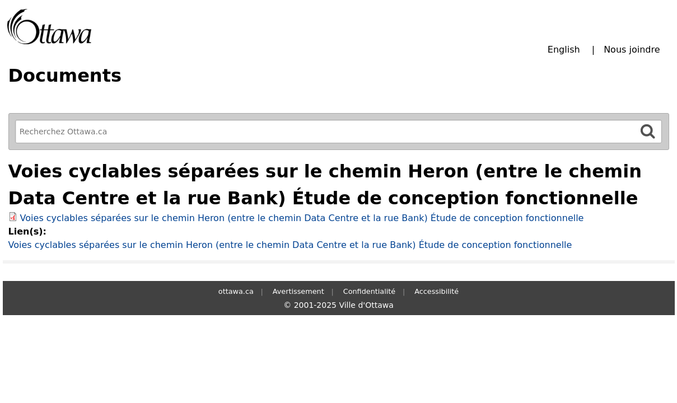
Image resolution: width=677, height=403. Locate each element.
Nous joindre (632, 49)
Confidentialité (369, 291)
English (564, 49)
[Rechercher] (648, 131)
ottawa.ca (236, 291)
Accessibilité (436, 291)
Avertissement (298, 291)
